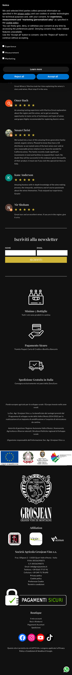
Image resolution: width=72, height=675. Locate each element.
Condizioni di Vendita (35, 651)
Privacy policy (36, 576)
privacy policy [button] (24, 13)
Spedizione (36, 628)
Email (39, 248)
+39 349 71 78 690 (40, 573)
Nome (8, 248)
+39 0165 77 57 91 (40, 570)
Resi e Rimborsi (36, 622)
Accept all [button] (53, 76)
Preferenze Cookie (36, 582)
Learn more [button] (36, 69)
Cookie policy (36, 579)
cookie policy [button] (12, 22)
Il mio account (36, 619)
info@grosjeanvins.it (38, 567)
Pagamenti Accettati (36, 625)
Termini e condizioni (36, 584)
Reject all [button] (19, 76)
